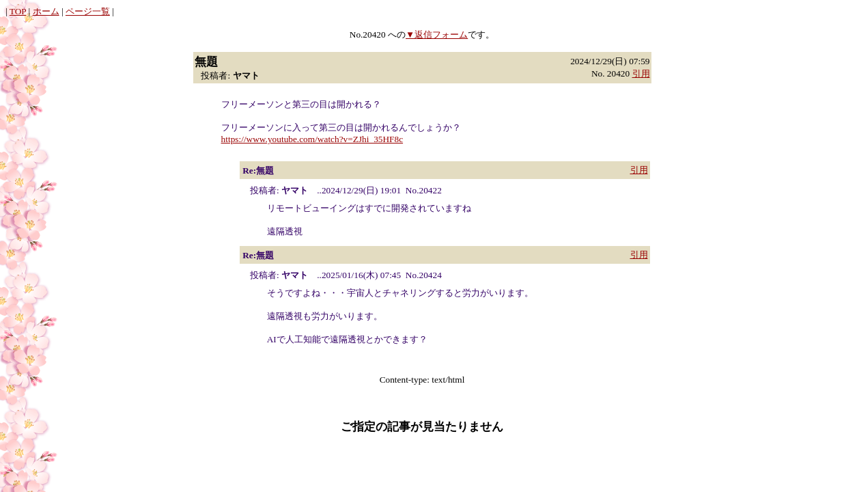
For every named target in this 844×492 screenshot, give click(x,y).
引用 (641, 73)
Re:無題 (258, 170)
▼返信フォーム (437, 34)
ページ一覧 (88, 11)
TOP (18, 11)
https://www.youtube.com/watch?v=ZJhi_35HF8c (312, 139)
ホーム (46, 11)
